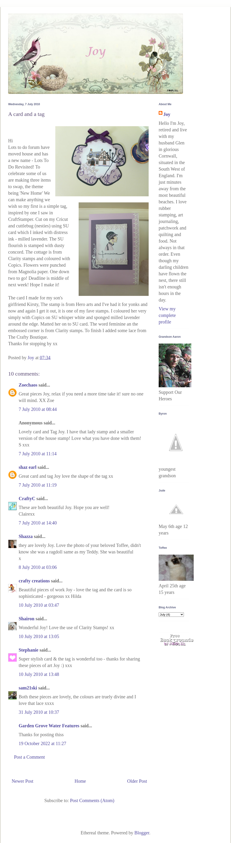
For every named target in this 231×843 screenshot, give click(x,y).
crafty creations (34, 580)
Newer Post (22, 781)
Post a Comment (29, 757)
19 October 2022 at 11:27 (42, 743)
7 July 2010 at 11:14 (38, 453)
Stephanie (28, 650)
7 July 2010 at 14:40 (38, 522)
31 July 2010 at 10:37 (39, 712)
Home (80, 781)
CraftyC (27, 498)
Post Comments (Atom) (92, 800)
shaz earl (27, 467)
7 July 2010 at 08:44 (38, 409)
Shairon (26, 618)
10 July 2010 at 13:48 (39, 674)
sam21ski (28, 687)
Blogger (141, 832)
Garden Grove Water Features (49, 725)
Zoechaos (28, 384)
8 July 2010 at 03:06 (38, 567)
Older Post (137, 781)
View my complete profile (167, 315)
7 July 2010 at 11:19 (38, 485)
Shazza (26, 536)
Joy (166, 114)
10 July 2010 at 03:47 (39, 605)
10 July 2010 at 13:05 (39, 636)
